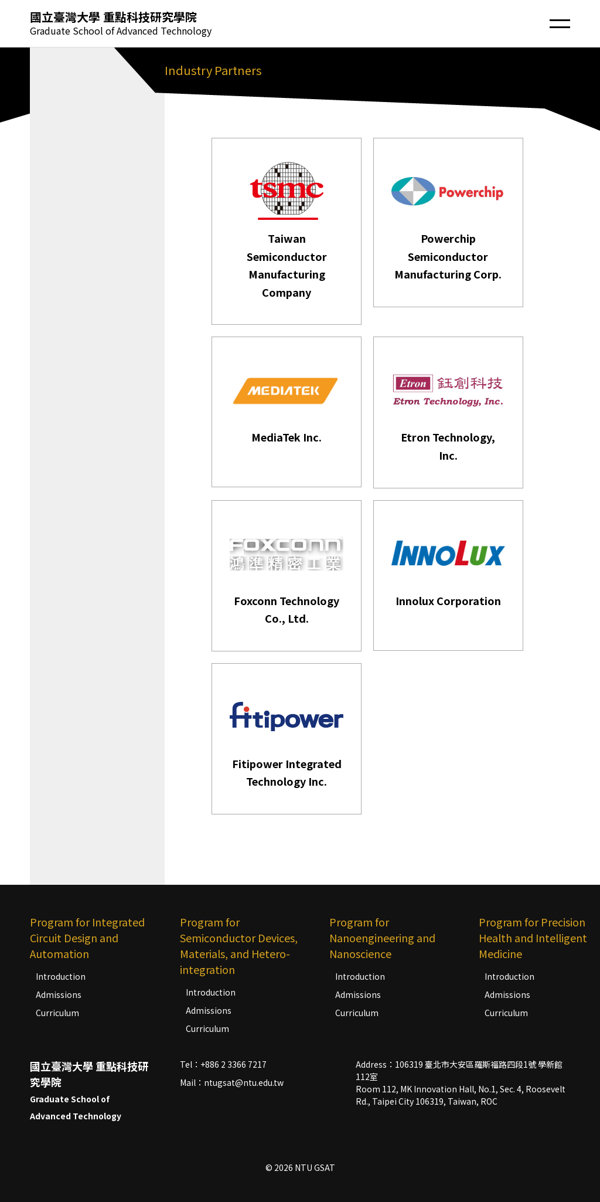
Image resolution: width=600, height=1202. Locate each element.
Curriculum (57, 1012)
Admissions (58, 994)
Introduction (61, 976)
